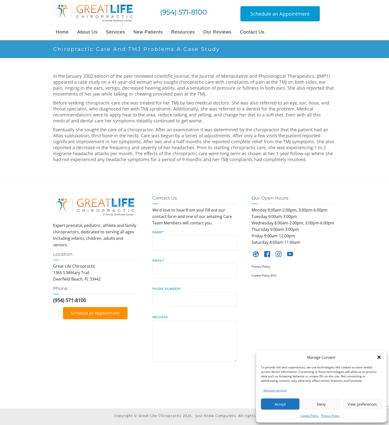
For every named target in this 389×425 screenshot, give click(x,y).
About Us (87, 32)
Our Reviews (217, 32)
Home (62, 32)
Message (194, 342)
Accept (280, 404)
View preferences (362, 404)
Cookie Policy (309, 416)
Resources (183, 32)
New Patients (148, 32)
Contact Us (252, 32)
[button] (379, 357)
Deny (321, 404)
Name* (194, 244)
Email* (194, 272)
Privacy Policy (330, 416)
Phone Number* (194, 300)
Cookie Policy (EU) (264, 275)
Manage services (275, 390)
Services (115, 32)
